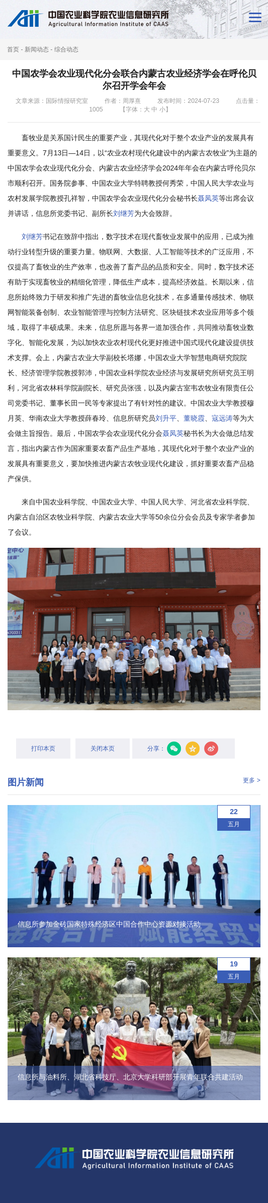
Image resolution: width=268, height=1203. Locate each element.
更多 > (251, 780)
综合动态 (66, 49)
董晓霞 (194, 418)
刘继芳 (123, 213)
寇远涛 (222, 418)
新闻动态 (37, 49)
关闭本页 (103, 748)
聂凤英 (208, 198)
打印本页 (43, 748)
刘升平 (165, 418)
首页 (13, 49)
